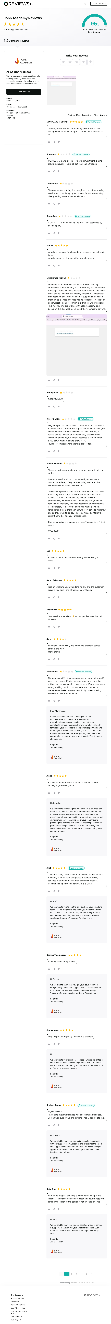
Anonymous (52, 392)
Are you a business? (99, 4)
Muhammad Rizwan (56, 278)
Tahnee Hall (52, 183)
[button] (85, 3)
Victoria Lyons (53, 419)
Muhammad (52, 671)
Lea (48, 551)
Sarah (49, 639)
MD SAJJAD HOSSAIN (57, 121)
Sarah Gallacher (54, 580)
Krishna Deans (53, 1105)
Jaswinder (51, 609)
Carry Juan (51, 216)
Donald (49, 245)
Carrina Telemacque (56, 955)
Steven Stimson (54, 463)
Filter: (100, 115)
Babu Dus (51, 1189)
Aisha (49, 776)
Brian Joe (51, 154)
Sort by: (79, 115)
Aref (48, 868)
